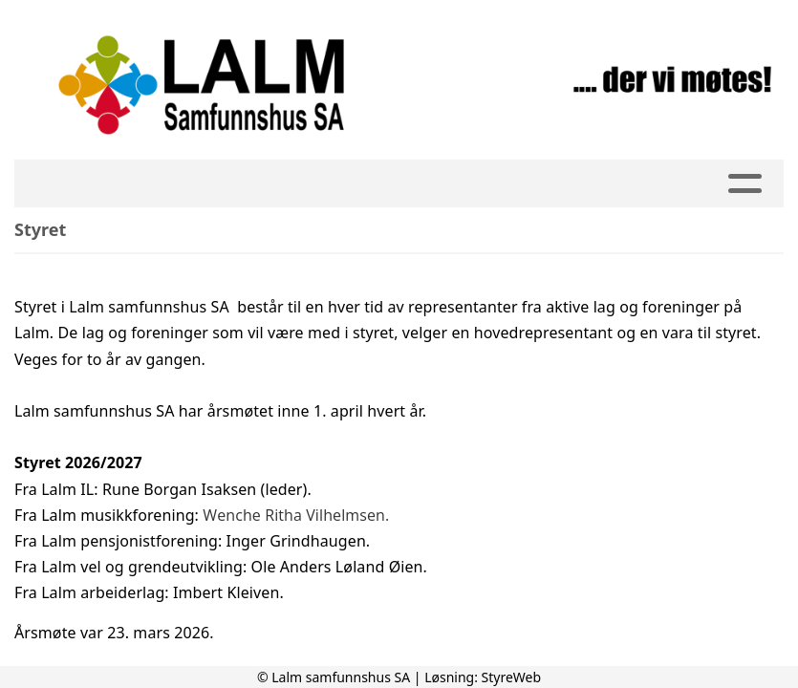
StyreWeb (512, 677)
